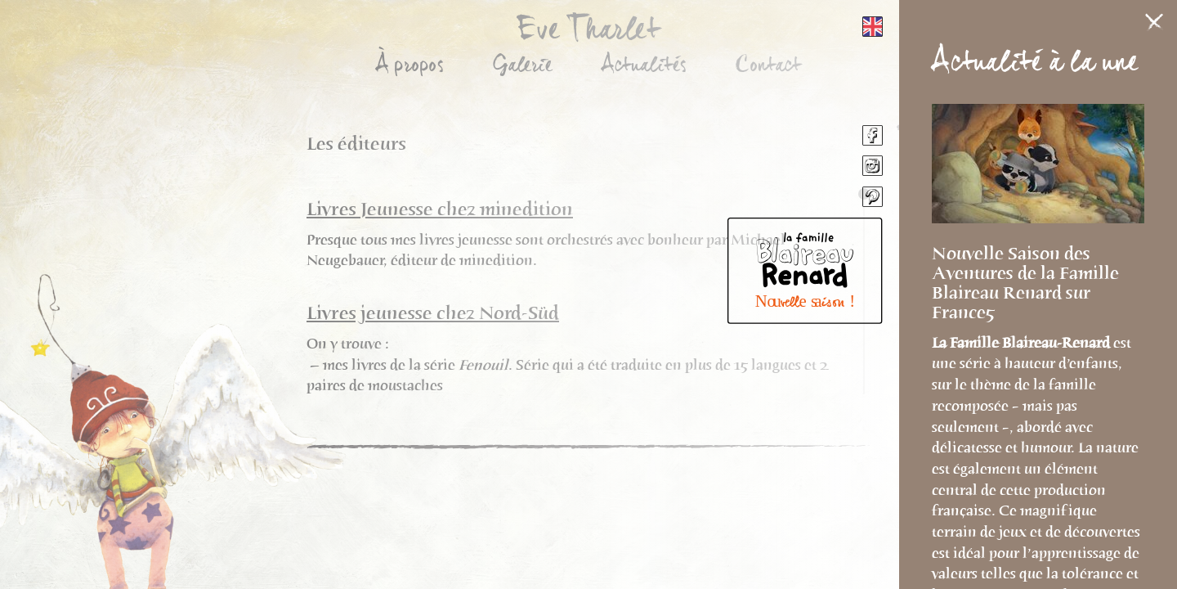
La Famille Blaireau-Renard (1022, 343)
